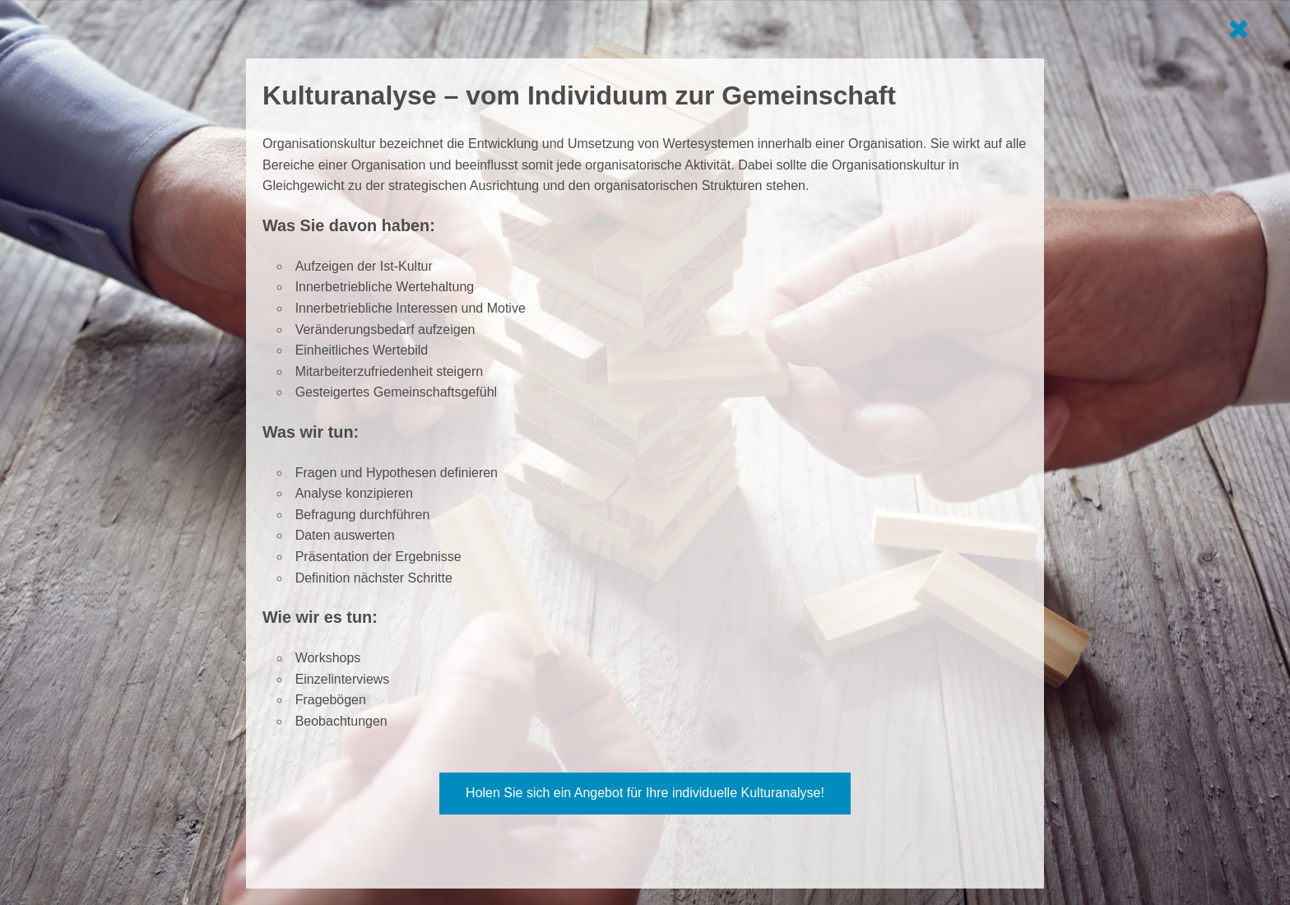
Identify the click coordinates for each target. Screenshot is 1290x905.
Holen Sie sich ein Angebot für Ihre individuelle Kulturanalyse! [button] (645, 793)
